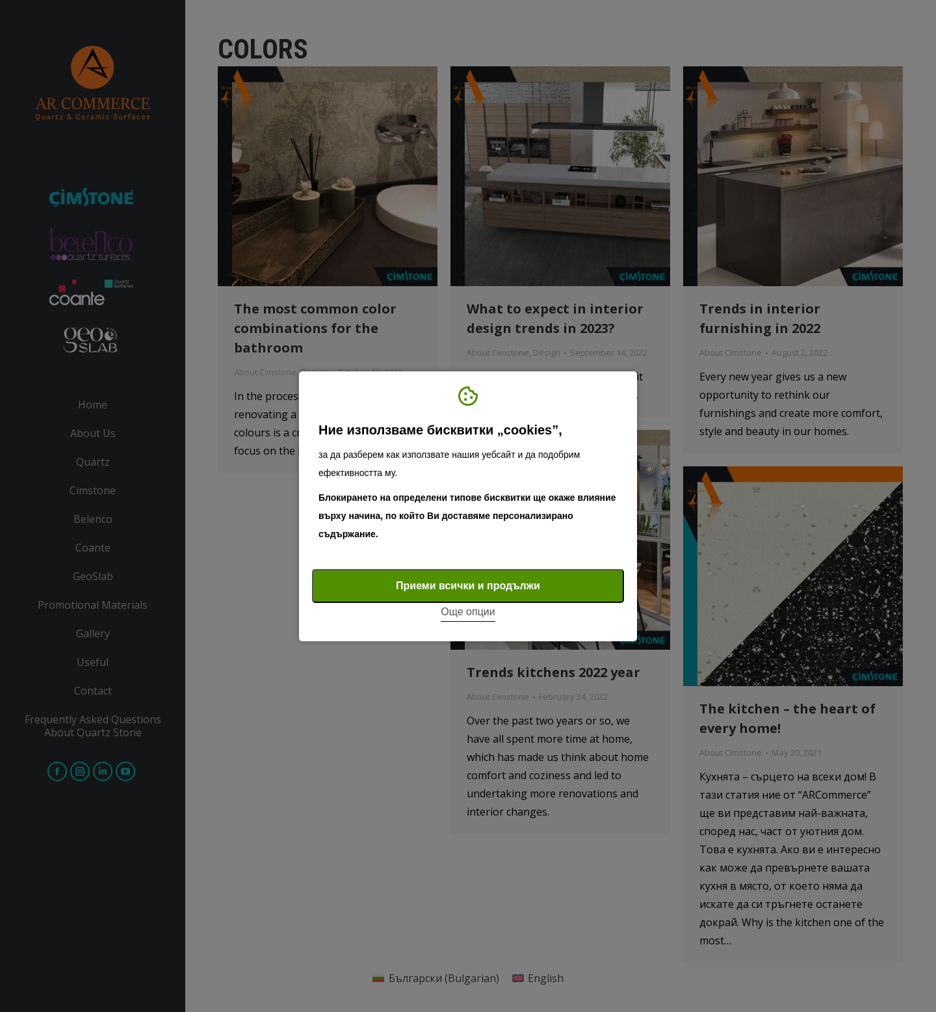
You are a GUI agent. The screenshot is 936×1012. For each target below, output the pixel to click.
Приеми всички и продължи (468, 585)
